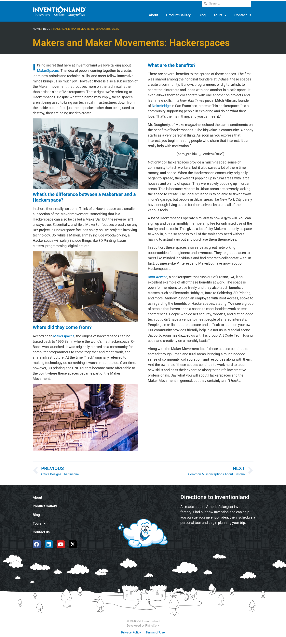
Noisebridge (161, 106)
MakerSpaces (48, 70)
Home (37, 28)
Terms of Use (155, 632)
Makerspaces (64, 336)
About (153, 15)
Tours (219, 15)
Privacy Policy (131, 632)
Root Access (157, 277)
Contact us (242, 15)
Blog (202, 15)
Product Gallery (178, 15)
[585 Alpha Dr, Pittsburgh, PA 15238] (217, 538)
